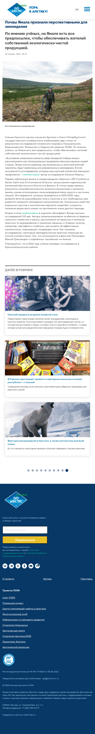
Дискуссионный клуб (14, 614)
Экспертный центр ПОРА (22, 685)
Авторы (47, 578)
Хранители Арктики (14, 641)
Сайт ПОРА (8, 597)
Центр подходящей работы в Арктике (24, 608)
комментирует (31, 174)
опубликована (30, 213)
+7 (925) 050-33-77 (30, 708)
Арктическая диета (13, 630)
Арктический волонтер (15, 647)
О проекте (8, 578)
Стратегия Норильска (15, 625)
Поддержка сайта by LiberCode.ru (19, 714)
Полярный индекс (12, 603)
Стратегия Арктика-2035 (16, 636)
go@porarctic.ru (51, 678)
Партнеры (87, 578)
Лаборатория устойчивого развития (23, 619)
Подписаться (25, 540)
